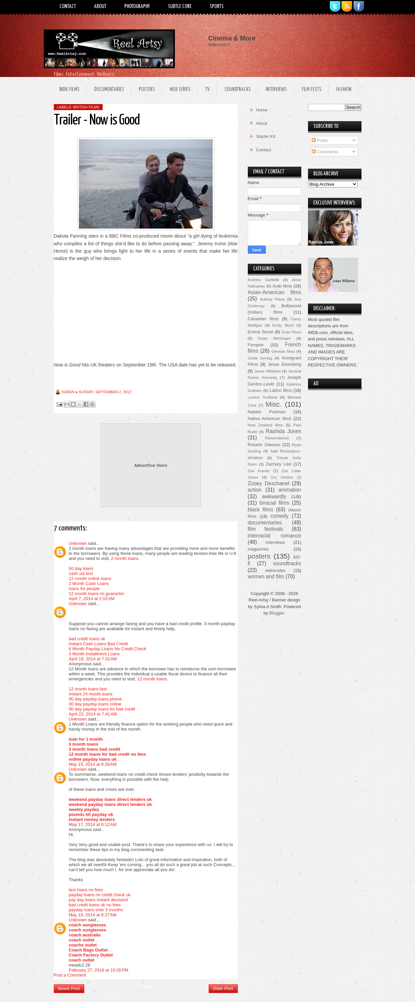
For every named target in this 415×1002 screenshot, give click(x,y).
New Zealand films (265, 425)
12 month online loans (90, 578)
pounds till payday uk (91, 814)
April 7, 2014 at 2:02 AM (92, 598)
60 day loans (81, 568)
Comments (325, 151)
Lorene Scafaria (262, 397)
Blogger (276, 612)
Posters (147, 89)
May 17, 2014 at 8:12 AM (93, 824)
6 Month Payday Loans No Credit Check (107, 648)
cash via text (81, 573)
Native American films (270, 418)
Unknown (78, 543)
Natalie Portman (267, 411)
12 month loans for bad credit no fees (107, 754)
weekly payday (84, 809)
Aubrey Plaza (272, 299)
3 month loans (83, 744)
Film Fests (311, 89)
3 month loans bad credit (94, 749)
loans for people (84, 588)
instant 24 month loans (91, 693)
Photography (137, 6)
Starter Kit (266, 136)
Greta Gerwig (260, 358)
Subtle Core (180, 6)
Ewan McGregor (274, 338)
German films (283, 351)
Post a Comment (70, 975)
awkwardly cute (281, 496)
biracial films (274, 503)
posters (259, 556)
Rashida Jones (283, 431)
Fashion (343, 89)
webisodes (275, 570)
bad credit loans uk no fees (95, 904)
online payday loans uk (93, 759)
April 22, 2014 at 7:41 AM (93, 714)
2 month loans (124, 558)
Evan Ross (291, 332)
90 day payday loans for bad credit (102, 709)
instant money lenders (92, 819)
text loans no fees (86, 889)
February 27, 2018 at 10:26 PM (98, 970)
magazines (258, 549)
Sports (217, 6)
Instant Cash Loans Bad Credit (98, 643)
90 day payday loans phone (95, 698)
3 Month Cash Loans (89, 583)
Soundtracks (237, 89)
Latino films (281, 390)
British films (86, 107)
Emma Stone (260, 331)
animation (290, 490)
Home (146, 986)
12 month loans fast (88, 688)
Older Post (223, 988)
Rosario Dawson (264, 444)
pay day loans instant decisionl (98, 899)
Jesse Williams (267, 371)
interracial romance (274, 535)
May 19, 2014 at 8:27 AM (93, 914)
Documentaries (109, 89)
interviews (275, 542)
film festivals (265, 529)
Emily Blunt (283, 325)
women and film (266, 576)
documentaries (265, 522)
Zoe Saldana (282, 477)
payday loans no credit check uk (100, 894)
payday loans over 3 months (96, 909)
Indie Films (69, 89)
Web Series (180, 89)
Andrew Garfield (263, 279)
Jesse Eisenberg (284, 364)
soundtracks (287, 563)
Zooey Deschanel (269, 483)
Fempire (256, 344)
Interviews (276, 89)
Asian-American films (274, 292)
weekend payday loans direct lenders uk (110, 799)
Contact (68, 6)
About (100, 6)
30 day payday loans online (95, 703)
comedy (279, 516)
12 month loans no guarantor (96, 593)
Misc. (274, 404)
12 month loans (152, 678)
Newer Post (69, 988)
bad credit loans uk (87, 638)
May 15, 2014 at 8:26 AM (93, 764)
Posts (320, 140)
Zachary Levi (278, 464)
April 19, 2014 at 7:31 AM (93, 658)
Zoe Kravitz (259, 471)
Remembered (277, 438)
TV (207, 89)
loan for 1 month (86, 739)
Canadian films (263, 318)
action (255, 490)
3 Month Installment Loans (94, 653)
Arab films (282, 285)
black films (261, 509)
